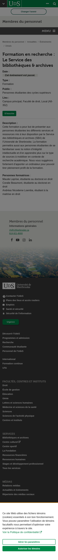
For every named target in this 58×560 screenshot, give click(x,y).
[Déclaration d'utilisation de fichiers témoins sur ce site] (29, 531)
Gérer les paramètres (29, 542)
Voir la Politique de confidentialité (20, 532)
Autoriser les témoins (29, 548)
